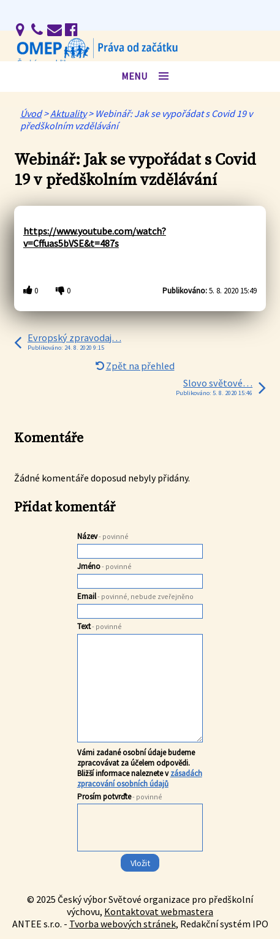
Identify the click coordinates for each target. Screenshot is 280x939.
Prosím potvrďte (119, 796)
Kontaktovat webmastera (158, 911)
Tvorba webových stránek (122, 924)
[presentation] (139, 852)
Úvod (31, 113)
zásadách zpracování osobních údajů (139, 778)
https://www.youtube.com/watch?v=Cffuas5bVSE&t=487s (94, 237)
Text (99, 626)
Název (103, 536)
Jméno (104, 566)
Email (135, 596)
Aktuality (68, 113)
